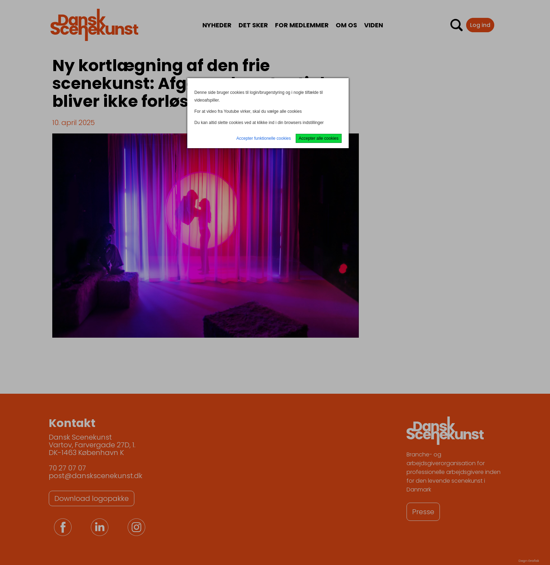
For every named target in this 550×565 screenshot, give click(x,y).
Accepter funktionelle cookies (263, 138)
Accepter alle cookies (318, 138)
